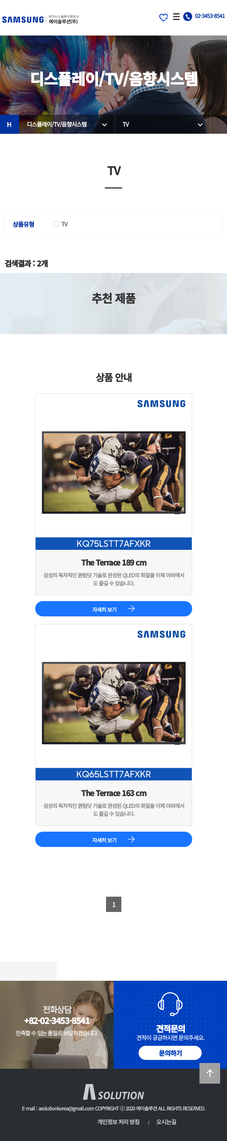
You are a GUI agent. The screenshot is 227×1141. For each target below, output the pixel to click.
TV (125, 124)
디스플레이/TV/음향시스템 (57, 124)
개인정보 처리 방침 (118, 1122)
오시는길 (166, 1122)
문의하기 (170, 1053)
